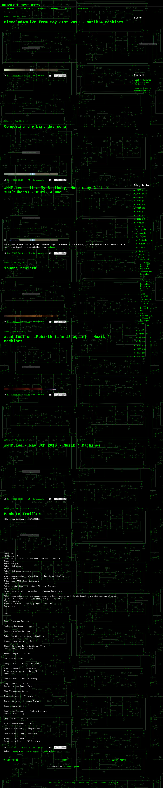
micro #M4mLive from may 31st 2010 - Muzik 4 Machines (63, 22)
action (16, 751)
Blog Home (83, 9)
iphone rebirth (20, 268)
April (142, 330)
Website (10, 9)
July (141, 247)
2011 (139, 223)
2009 (139, 346)
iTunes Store (26, 9)
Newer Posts (11, 760)
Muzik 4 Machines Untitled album (142, 81)
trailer (55, 751)
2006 (139, 357)
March (142, 334)
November (143, 233)
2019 (139, 194)
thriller (44, 751)
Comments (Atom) (72, 767)
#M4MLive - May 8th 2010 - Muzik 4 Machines (52, 445)
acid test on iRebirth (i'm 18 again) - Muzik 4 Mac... (144, 305)
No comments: (39, 76)
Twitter (69, 9)
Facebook (55, 9)
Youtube (42, 9)
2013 (139, 215)
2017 (139, 201)
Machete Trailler (22, 514)
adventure (26, 751)
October (143, 237)
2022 (139, 190)
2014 (139, 212)
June (141, 251)
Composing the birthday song (35, 126)
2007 (139, 353)
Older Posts (119, 760)
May (141, 255)
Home (64, 760)
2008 (139, 349)
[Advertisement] (65, 97)
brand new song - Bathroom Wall (142, 89)
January (143, 341)
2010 (139, 226)
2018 (139, 197)
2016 (139, 205)
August (142, 244)
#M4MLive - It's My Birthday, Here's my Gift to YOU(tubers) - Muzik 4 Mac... (57, 190)
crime (35, 751)
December (143, 229)
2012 (139, 219)
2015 (139, 208)
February (143, 337)
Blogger (114, 783)
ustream (51, 247)
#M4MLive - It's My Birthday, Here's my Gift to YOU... (144, 285)
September (144, 240)
